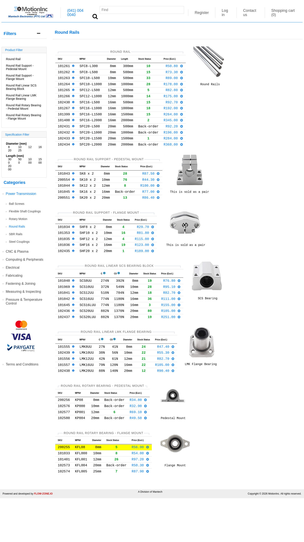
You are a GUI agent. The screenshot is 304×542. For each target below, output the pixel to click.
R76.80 (172, 305)
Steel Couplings (19, 241)
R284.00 (173, 150)
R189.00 (145, 273)
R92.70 (174, 109)
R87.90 (140, 515)
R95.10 (172, 312)
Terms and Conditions (22, 364)
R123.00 (145, 266)
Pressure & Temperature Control (24, 301)
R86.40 (151, 215)
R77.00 (151, 208)
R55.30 (166, 384)
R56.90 (140, 487)
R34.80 (138, 436)
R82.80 (174, 95)
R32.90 (138, 443)
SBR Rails (15, 234)
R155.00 (171, 332)
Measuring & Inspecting (23, 291)
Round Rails (17, 226)
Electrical (12, 267)
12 (30, 147)
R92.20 (174, 136)
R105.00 (171, 339)
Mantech (157, 535)
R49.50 (138, 456)
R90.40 (166, 405)
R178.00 (173, 88)
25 (20, 150)
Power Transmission (21, 193)
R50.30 (140, 508)
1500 (40, 161)
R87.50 (151, 187)
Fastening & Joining (20, 283)
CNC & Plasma (17, 251)
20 (9, 150)
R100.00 (150, 201)
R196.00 (173, 143)
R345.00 (173, 129)
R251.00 (171, 346)
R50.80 (174, 67)
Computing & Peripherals (24, 259)
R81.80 (145, 253)
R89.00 (174, 81)
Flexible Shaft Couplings (25, 211)
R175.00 (173, 102)
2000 (9, 167)
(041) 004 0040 (75, 12)
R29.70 (145, 246)
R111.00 (171, 325)
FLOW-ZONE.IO (43, 537)
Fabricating (14, 275)
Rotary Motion (18, 219)
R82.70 (172, 318)
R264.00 (173, 122)
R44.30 (151, 194)
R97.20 (140, 501)
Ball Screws (16, 203)
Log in (225, 12)
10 (20, 147)
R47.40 (166, 377)
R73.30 (174, 74)
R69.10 (138, 450)
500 (20, 161)
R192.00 (173, 115)
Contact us (249, 12)
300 (9, 161)
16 (40, 147)
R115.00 (145, 260)
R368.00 (173, 157)
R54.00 (140, 494)
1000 (30, 161)
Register (202, 13)
